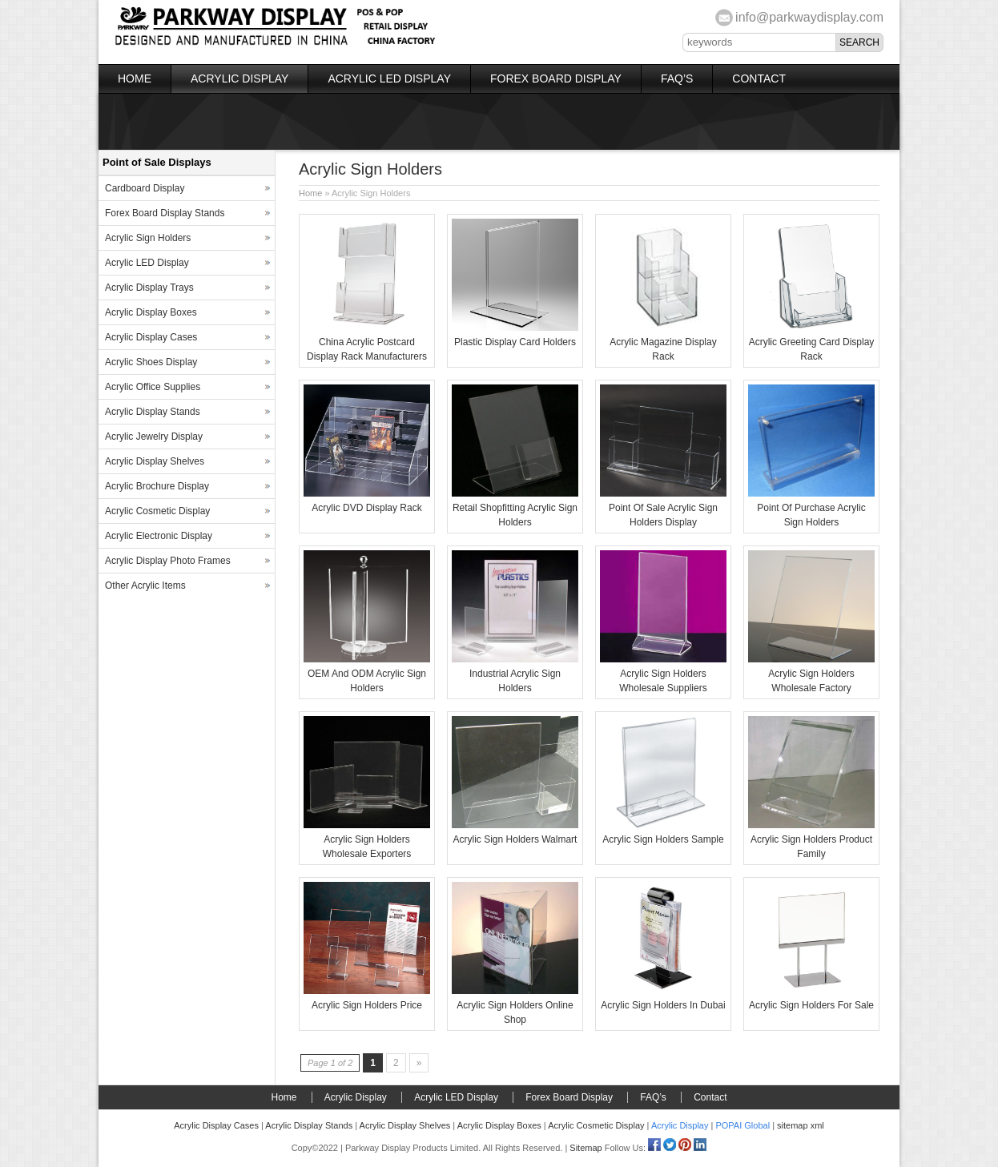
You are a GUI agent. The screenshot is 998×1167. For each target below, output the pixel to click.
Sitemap (585, 1148)
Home (134, 78)
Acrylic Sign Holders (148, 237)
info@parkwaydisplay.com (809, 17)
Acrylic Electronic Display (158, 535)
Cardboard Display (144, 188)
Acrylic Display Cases (151, 337)
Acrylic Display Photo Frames (168, 560)
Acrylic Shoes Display (151, 362)
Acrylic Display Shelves (154, 461)
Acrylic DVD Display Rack (366, 507)
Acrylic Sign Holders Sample (662, 839)
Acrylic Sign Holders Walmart (515, 839)
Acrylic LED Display (389, 78)
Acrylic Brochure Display (157, 486)
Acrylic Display (239, 78)
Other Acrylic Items (145, 585)
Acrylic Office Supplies (152, 386)
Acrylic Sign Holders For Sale (811, 1005)
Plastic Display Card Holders (515, 342)
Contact (759, 78)
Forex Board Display (556, 78)
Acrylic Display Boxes (151, 312)
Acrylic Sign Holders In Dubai (663, 1005)
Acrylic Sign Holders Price (367, 1005)
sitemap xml (800, 1125)
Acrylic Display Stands (152, 411)
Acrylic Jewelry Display (154, 436)
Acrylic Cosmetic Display (157, 511)
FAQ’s (677, 78)
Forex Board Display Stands (164, 213)
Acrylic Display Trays (149, 287)
